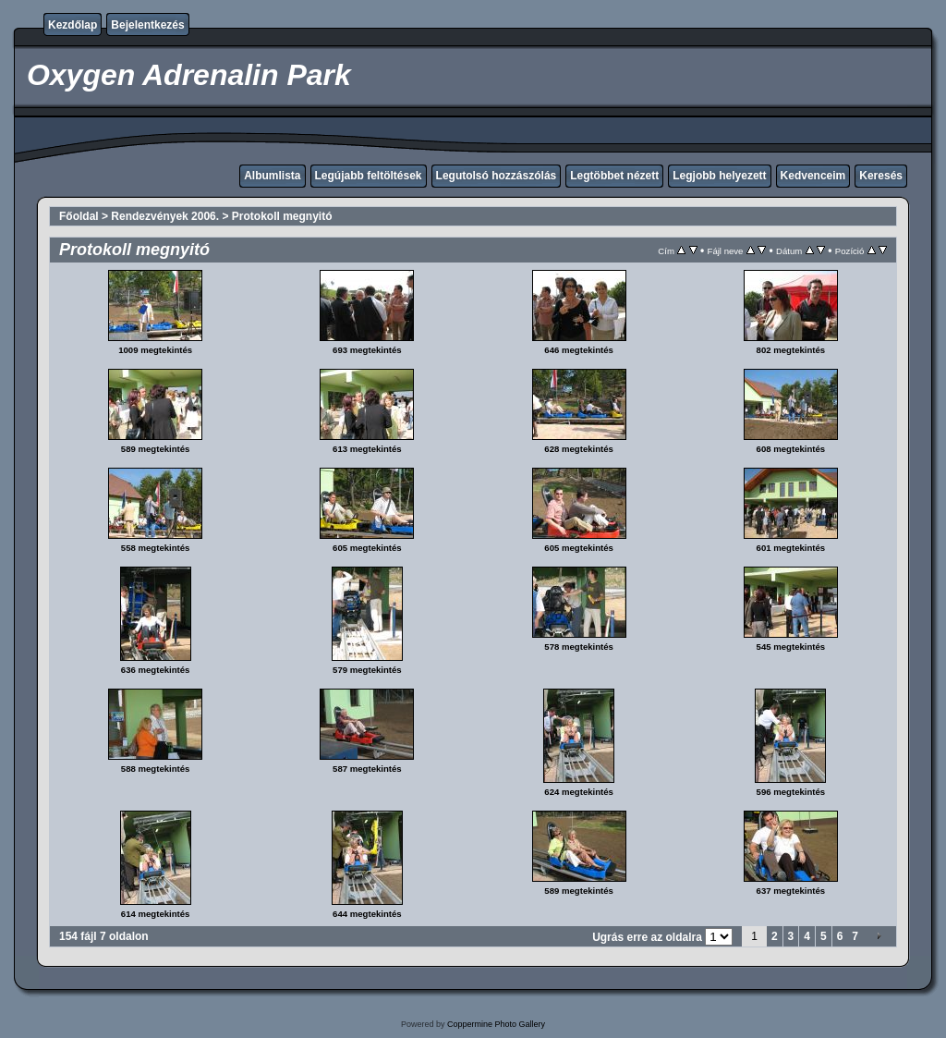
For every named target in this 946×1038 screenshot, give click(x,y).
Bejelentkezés (147, 24)
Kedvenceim (813, 175)
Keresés (881, 175)
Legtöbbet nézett (614, 175)
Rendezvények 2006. (165, 216)
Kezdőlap (72, 24)
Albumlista (272, 175)
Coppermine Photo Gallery (496, 1024)
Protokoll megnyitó (282, 216)
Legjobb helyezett (719, 175)
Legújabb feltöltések (368, 175)
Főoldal (79, 216)
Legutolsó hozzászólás (496, 175)
